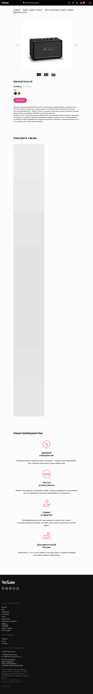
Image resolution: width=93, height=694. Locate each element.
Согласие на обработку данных (12, 680)
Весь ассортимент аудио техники (59, 10)
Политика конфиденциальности (12, 682)
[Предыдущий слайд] (17, 45)
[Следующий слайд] (75, 45)
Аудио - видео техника (32, 10)
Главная (16, 10)
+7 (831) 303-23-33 (8, 652)
